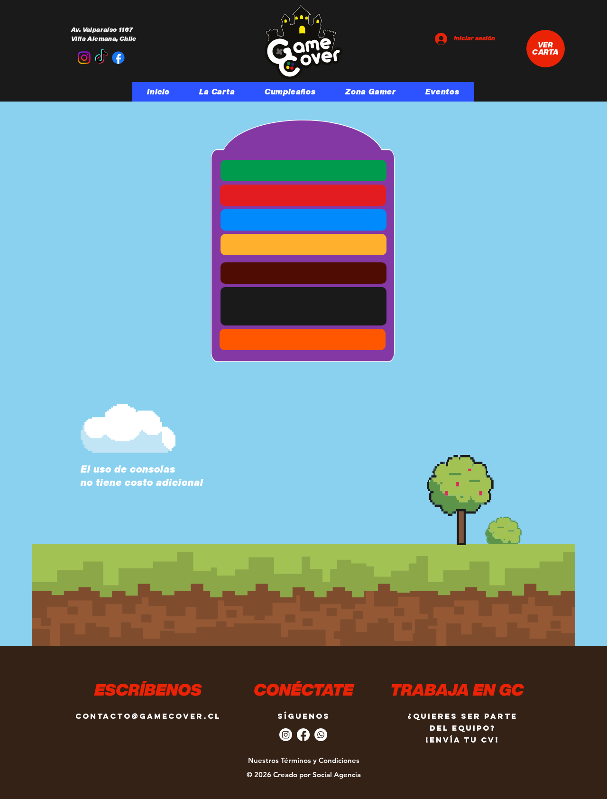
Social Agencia (337, 774)
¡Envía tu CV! (462, 739)
